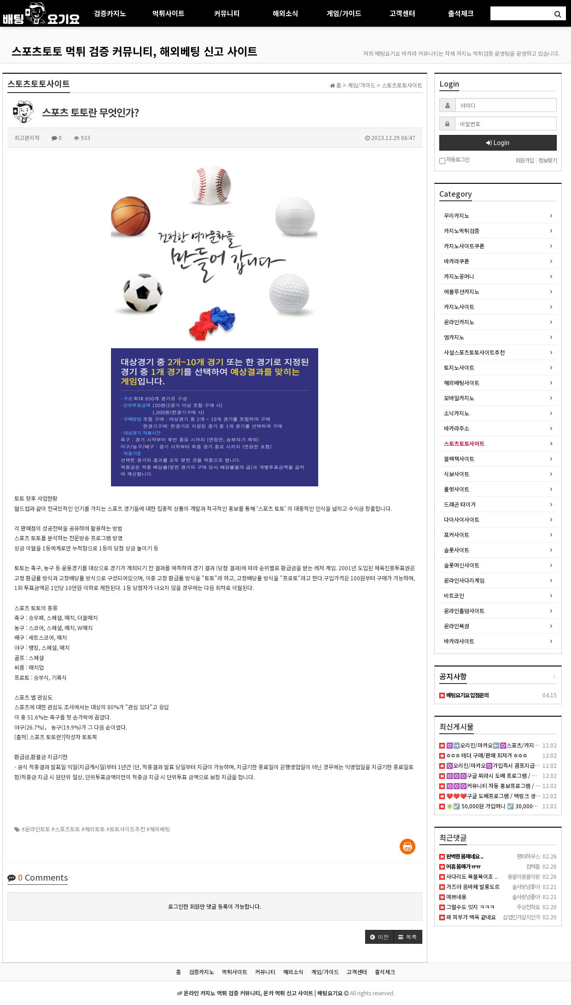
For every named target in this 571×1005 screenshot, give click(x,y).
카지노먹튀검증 (461, 230)
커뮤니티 (227, 13)
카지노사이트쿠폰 (464, 246)
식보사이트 (456, 474)
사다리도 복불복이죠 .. (468, 876)
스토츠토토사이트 (464, 443)
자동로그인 (454, 160)
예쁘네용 (452, 896)
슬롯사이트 (456, 550)
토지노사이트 (459, 367)
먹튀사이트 (168, 13)
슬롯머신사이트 (461, 565)
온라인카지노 (459, 322)
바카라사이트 (459, 641)
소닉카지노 (456, 413)
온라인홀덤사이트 (464, 610)
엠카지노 (454, 337)
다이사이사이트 (461, 519)
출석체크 (461, 13)
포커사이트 (456, 534)
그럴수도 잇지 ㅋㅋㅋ (467, 907)
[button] (379, 937)
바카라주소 (456, 428)
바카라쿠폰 (456, 261)
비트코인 (454, 595)
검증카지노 (110, 13)
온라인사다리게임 (464, 580)
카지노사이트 (459, 306)
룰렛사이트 (456, 489)
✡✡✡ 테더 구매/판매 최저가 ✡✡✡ (483, 755)
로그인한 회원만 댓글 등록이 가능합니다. (214, 906)
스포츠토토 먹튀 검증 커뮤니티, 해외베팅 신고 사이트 (134, 51)
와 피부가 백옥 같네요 (467, 917)
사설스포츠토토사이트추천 (474, 352)
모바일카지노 (459, 398)
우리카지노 (456, 215)
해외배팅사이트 (461, 382)
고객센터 (402, 13)
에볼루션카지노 (461, 291)
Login (497, 142)
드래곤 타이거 (460, 504)
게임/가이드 (343, 13)
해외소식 (285, 13)
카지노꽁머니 (459, 276)
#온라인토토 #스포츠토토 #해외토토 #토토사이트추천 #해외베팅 (96, 829)
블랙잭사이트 (459, 458)
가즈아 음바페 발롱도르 (469, 886)
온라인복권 (456, 626)
